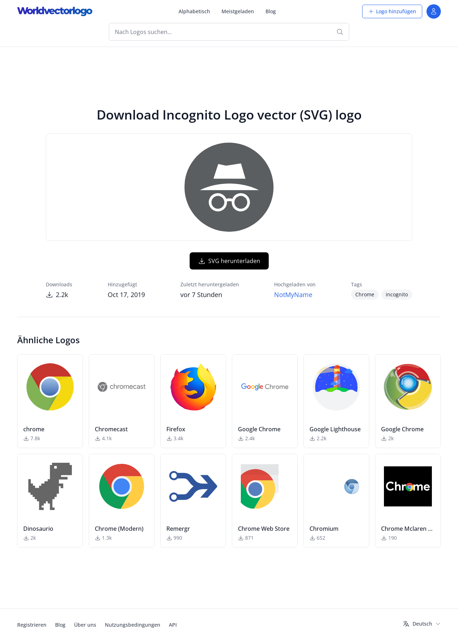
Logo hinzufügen (392, 11)
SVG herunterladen (229, 261)
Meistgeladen (237, 11)
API (173, 624)
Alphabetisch (194, 11)
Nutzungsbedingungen (132, 624)
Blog (270, 11)
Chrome (364, 294)
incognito (397, 294)
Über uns (85, 624)
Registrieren (32, 624)
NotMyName (293, 294)
